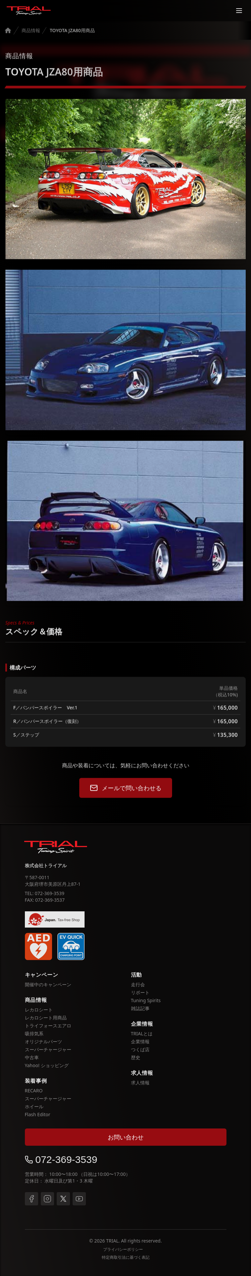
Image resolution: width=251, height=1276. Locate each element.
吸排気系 (34, 1033)
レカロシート (39, 1009)
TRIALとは (142, 1033)
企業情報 (140, 1041)
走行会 (138, 984)
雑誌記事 (140, 1008)
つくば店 (140, 1049)
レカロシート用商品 (46, 1017)
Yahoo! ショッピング (47, 1065)
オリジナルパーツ (43, 1041)
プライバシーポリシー (123, 1249)
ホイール (34, 1106)
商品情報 (31, 30)
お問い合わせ (126, 1137)
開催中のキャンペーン (48, 984)
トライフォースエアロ (48, 1025)
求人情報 (140, 1082)
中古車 (32, 1057)
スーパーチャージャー (48, 1049)
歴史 (135, 1057)
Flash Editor (37, 1114)
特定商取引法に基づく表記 (126, 1257)
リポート (140, 992)
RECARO (34, 1090)
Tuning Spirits (146, 1000)
